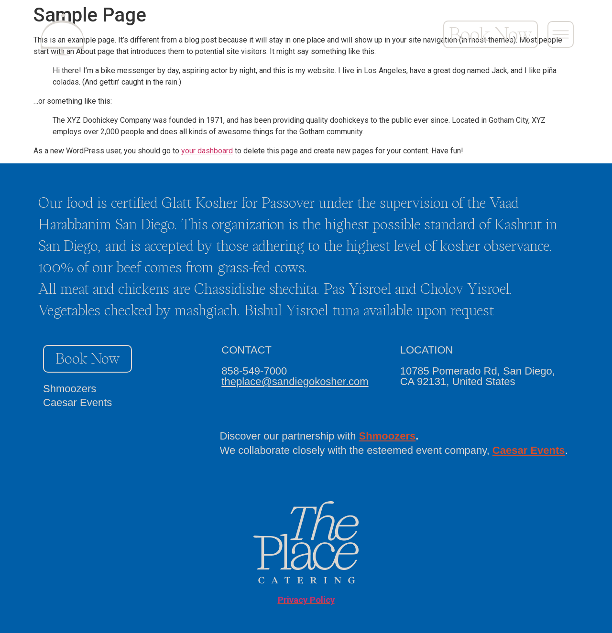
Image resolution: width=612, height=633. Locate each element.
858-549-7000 (254, 371)
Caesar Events (77, 402)
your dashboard (207, 150)
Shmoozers (69, 389)
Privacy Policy (306, 600)
